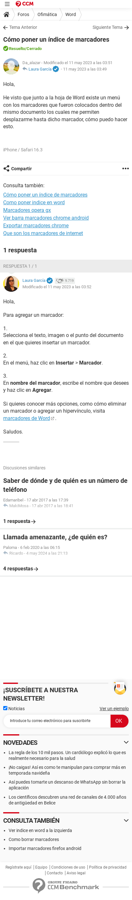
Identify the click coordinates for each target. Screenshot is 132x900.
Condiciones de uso (68, 867)
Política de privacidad (108, 867)
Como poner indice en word (34, 202)
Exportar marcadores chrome (36, 226)
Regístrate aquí (18, 867)
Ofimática (47, 14)
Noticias (14, 708)
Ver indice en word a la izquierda (40, 830)
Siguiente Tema (108, 27)
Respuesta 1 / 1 (20, 266)
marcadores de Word (26, 418)
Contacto (55, 873)
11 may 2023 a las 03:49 (85, 69)
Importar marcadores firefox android (45, 848)
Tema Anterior (23, 27)
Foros (23, 14)
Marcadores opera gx (27, 210)
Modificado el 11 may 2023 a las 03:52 (56, 286)
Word (70, 14)
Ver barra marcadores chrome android (46, 218)
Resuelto (17, 48)
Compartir (21, 168)
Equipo (41, 867)
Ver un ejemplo (114, 708)
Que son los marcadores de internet (43, 233)
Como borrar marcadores (34, 839)
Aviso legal (76, 873)
